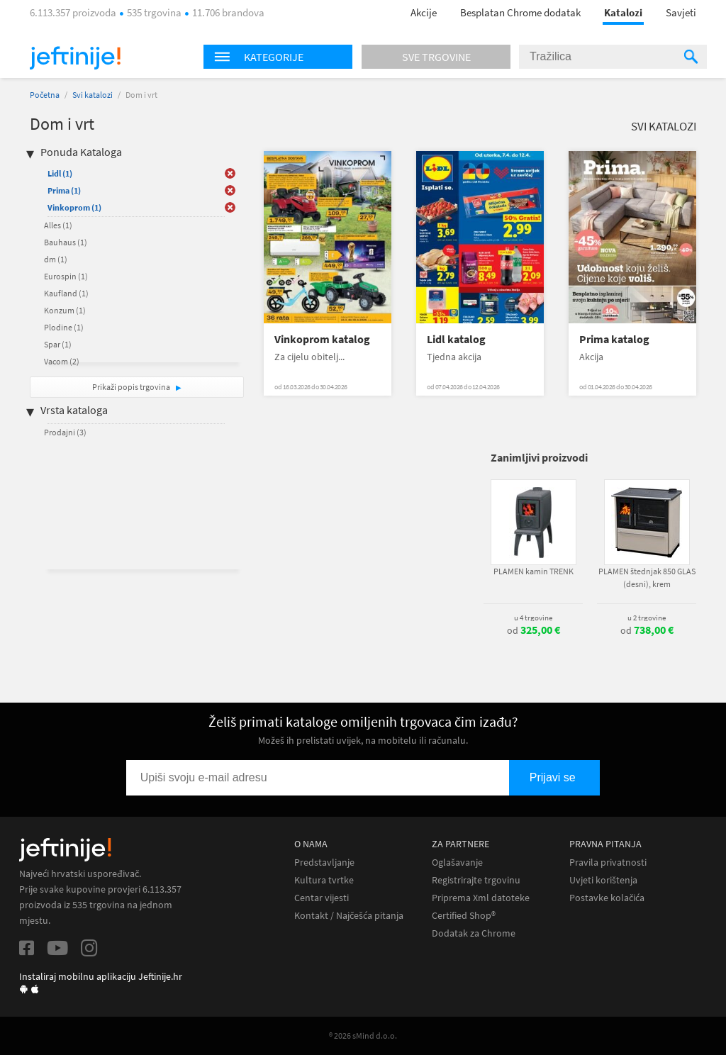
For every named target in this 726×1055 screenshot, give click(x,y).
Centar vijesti (321, 898)
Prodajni (65, 432)
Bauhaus (65, 242)
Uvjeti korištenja (603, 880)
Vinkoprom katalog (322, 339)
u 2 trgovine (646, 618)
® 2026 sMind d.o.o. (363, 1035)
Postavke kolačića (606, 898)
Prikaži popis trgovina (132, 386)
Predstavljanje (324, 862)
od (533, 630)
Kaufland (66, 293)
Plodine (64, 327)
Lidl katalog (456, 339)
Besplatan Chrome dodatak (520, 12)
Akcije (424, 12)
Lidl (60, 173)
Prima (64, 190)
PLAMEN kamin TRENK (533, 571)
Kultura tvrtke (324, 880)
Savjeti (681, 12)
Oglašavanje (457, 862)
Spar (58, 344)
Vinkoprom (74, 207)
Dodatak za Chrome (473, 933)
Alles (58, 225)
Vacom (61, 361)
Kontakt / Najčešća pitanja (348, 916)
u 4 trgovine (533, 618)
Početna (45, 94)
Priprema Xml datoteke (481, 898)
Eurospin (66, 276)
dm (55, 259)
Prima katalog (614, 339)
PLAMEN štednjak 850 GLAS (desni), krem (647, 577)
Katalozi (623, 12)
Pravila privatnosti (608, 862)
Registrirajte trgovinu (476, 880)
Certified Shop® (464, 916)
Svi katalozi (92, 94)
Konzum (65, 310)
